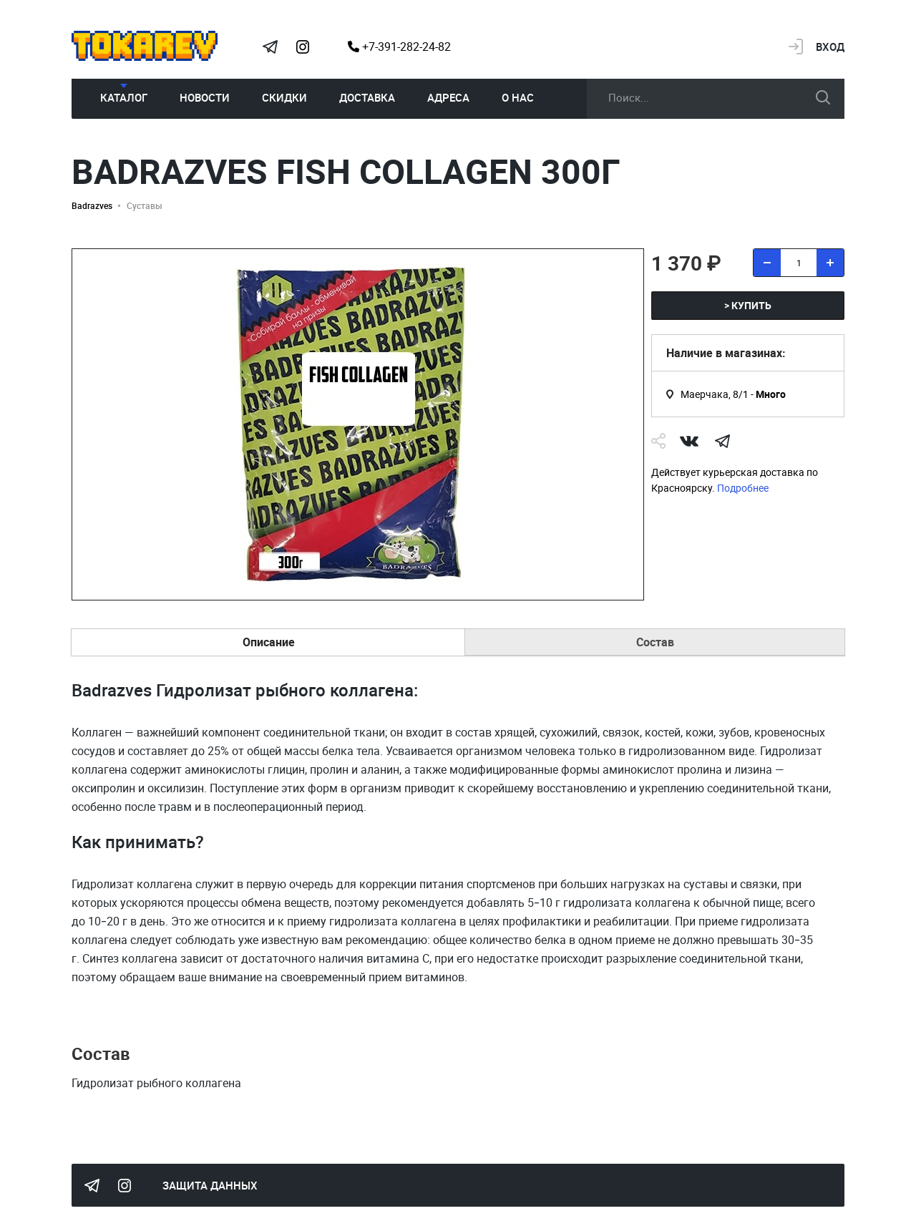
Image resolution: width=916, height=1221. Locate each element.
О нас (518, 97)
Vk (689, 441)
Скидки (284, 97)
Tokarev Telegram (269, 46)
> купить (747, 305)
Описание (269, 642)
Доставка (367, 97)
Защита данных (210, 1185)
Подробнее (743, 488)
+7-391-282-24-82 (399, 46)
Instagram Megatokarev (302, 46)
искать (823, 97)
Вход (830, 46)
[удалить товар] (767, 262)
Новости (205, 97)
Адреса (448, 97)
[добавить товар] (830, 262)
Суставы (144, 205)
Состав (655, 642)
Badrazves (92, 205)
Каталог (123, 97)
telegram (722, 441)
